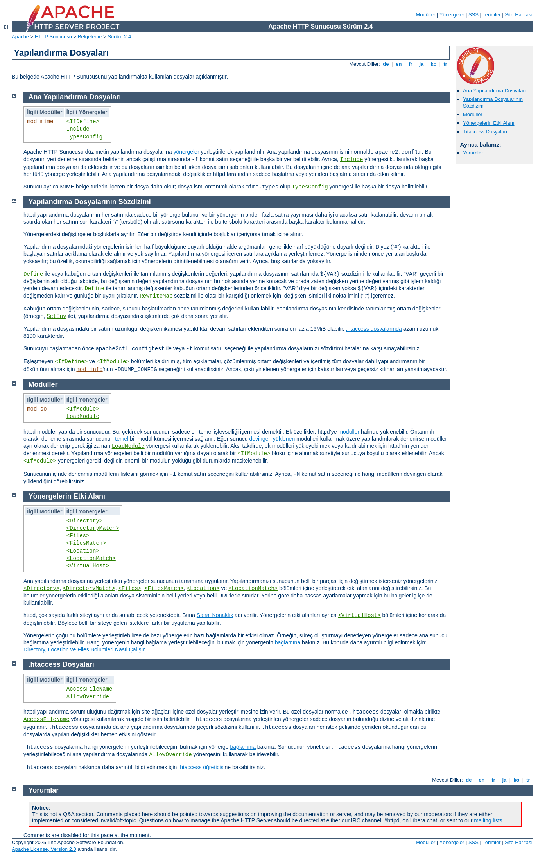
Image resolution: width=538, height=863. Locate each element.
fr (410, 64)
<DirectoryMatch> (92, 528)
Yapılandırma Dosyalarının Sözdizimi (90, 202)
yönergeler (186, 152)
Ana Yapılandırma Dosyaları (494, 90)
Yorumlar (473, 153)
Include (78, 129)
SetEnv (56, 316)
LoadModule (82, 416)
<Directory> (84, 521)
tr (445, 64)
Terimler (491, 15)
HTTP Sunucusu (53, 36)
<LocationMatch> (91, 558)
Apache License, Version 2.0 (44, 849)
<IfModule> (113, 362)
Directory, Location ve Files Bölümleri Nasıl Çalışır (83, 649)
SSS (473, 15)
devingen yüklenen (272, 439)
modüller (348, 432)
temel (121, 439)
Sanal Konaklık (215, 615)
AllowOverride (87, 697)
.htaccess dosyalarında (374, 329)
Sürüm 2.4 (119, 36)
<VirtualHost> (87, 566)
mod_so (37, 409)
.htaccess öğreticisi (201, 767)
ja (421, 64)
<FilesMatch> (86, 543)
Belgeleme (90, 36)
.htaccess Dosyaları (485, 132)
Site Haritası (519, 15)
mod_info (89, 369)
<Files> (78, 536)
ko (433, 64)
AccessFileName (89, 689)
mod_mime (40, 121)
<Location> (82, 551)
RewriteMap (156, 296)
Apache (20, 36)
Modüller (426, 15)
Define (33, 274)
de (386, 64)
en (399, 64)
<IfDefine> (82, 121)
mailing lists (488, 820)
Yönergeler (451, 15)
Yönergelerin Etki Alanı (489, 123)
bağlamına (287, 642)
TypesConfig (84, 137)
